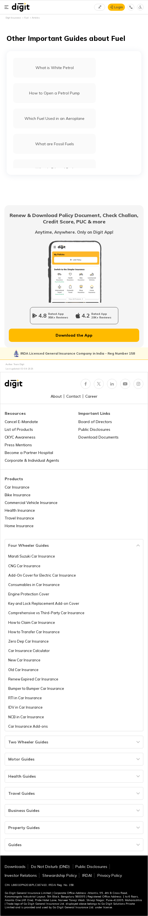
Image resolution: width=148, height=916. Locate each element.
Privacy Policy (109, 875)
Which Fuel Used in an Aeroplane (54, 118)
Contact (73, 396)
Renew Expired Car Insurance (33, 679)
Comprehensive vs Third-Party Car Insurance (46, 613)
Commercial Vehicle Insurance (31, 502)
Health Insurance (20, 510)
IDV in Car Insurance (25, 707)
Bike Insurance (18, 495)
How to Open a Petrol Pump (54, 93)
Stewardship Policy (59, 875)
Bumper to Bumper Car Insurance (36, 688)
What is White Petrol (54, 67)
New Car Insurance (24, 660)
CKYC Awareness (20, 437)
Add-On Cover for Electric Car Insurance (42, 575)
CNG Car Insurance (24, 566)
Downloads (15, 866)
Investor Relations (21, 875)
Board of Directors (95, 421)
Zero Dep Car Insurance (28, 641)
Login (118, 7)
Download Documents (98, 437)
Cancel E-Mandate (21, 421)
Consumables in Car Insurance (34, 584)
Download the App (74, 335)
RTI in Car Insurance (25, 698)
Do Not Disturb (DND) (51, 866)
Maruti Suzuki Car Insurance (31, 556)
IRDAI (87, 875)
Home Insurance (19, 526)
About (56, 396)
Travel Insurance (19, 518)
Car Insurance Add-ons (28, 726)
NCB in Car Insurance (26, 717)
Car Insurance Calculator (29, 650)
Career (91, 396)
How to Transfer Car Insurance (34, 632)
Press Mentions (18, 445)
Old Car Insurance (23, 669)
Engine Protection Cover (28, 594)
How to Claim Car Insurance (31, 622)
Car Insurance (17, 487)
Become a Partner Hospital (29, 452)
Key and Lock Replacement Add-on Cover (43, 603)
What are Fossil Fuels (54, 143)
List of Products (19, 429)
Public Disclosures (94, 429)
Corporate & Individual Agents (32, 460)
